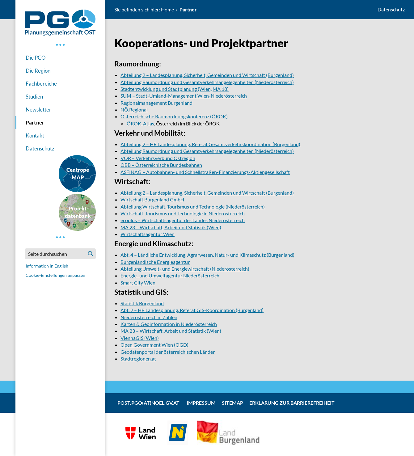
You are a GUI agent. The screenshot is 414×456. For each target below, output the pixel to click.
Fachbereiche (41, 83)
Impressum (201, 403)
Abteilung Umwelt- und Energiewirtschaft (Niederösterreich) (184, 269)
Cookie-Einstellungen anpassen (55, 275)
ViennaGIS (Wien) (139, 338)
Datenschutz (40, 148)
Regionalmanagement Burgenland (156, 103)
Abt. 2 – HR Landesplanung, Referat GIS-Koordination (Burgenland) (192, 310)
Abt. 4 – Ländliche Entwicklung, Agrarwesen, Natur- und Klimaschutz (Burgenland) (207, 255)
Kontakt (35, 135)
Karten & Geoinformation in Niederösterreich (168, 324)
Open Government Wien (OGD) (154, 345)
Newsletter (38, 109)
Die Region (38, 70)
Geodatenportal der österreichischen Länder (167, 352)
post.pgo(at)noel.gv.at (148, 403)
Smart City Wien (137, 282)
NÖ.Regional (134, 109)
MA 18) (221, 89)
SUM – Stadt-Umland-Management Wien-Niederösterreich (183, 96)
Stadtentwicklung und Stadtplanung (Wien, (166, 89)
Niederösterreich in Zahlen (148, 317)
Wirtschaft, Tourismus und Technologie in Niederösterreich (182, 213)
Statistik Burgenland (142, 303)
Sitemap (232, 403)
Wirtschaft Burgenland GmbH (152, 199)
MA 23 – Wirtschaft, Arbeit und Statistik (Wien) (170, 227)
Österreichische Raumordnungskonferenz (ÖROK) (174, 116)
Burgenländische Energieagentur (155, 262)
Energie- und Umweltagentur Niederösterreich (169, 275)
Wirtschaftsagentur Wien (147, 234)
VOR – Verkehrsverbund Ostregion (157, 158)
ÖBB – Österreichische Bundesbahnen (161, 165)
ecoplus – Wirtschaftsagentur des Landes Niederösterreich (182, 220)
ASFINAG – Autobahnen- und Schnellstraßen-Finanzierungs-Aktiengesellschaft (205, 172)
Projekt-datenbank (78, 212)
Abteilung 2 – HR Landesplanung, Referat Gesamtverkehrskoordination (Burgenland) (210, 144)
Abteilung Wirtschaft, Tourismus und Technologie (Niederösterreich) (192, 206)
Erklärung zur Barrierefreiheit (292, 403)
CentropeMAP (77, 173)
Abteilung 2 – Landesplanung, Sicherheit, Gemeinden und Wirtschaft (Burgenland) (207, 75)
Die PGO (36, 57)
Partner (35, 122)
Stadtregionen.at (138, 358)
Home (167, 9)
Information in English (47, 265)
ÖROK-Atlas (140, 123)
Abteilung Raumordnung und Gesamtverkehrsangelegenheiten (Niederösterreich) (207, 82)
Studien (34, 96)
